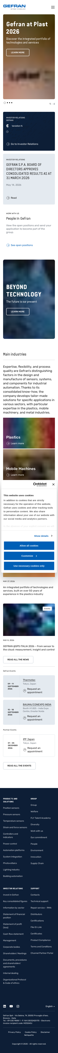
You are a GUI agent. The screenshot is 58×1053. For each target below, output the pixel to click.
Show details (41, 535)
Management (9, 940)
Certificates (36, 933)
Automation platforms (13, 850)
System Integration (12, 856)
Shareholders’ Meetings (14, 953)
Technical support (39, 901)
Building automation (13, 876)
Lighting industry (11, 869)
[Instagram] (19, 1005)
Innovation (36, 857)
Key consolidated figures (15, 901)
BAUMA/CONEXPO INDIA (37, 704)
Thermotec (29, 680)
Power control (10, 843)
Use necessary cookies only (28, 566)
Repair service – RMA (41, 907)
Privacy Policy (14, 1032)
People (34, 844)
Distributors (36, 914)
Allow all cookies (29, 545)
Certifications (37, 920)
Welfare (34, 811)
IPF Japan (29, 739)
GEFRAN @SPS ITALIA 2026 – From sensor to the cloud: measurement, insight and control (29, 648)
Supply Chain (37, 863)
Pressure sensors (11, 814)
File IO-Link (36, 927)
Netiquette (29, 1035)
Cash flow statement (13, 934)
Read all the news (18, 659)
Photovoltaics (10, 863)
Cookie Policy (31, 1032)
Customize (29, 555)
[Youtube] (12, 1005)
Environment (37, 850)
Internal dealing (10, 973)
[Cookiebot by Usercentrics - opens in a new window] (35, 484)
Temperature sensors (13, 821)
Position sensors (11, 808)
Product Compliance (41, 940)
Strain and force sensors (15, 827)
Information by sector (13, 907)
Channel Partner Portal (42, 953)
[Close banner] (53, 484)
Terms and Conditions (41, 946)
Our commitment (39, 837)
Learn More (18, 52)
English (49, 1006)
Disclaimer (45, 1032)
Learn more (18, 311)
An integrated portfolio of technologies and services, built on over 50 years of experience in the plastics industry (28, 591)
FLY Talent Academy (41, 818)
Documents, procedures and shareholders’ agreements (15, 963)
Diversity (35, 824)
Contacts (35, 895)
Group (34, 805)
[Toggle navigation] (53, 7)
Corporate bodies (11, 947)
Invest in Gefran (11, 895)
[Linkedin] (6, 1005)
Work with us (37, 831)
